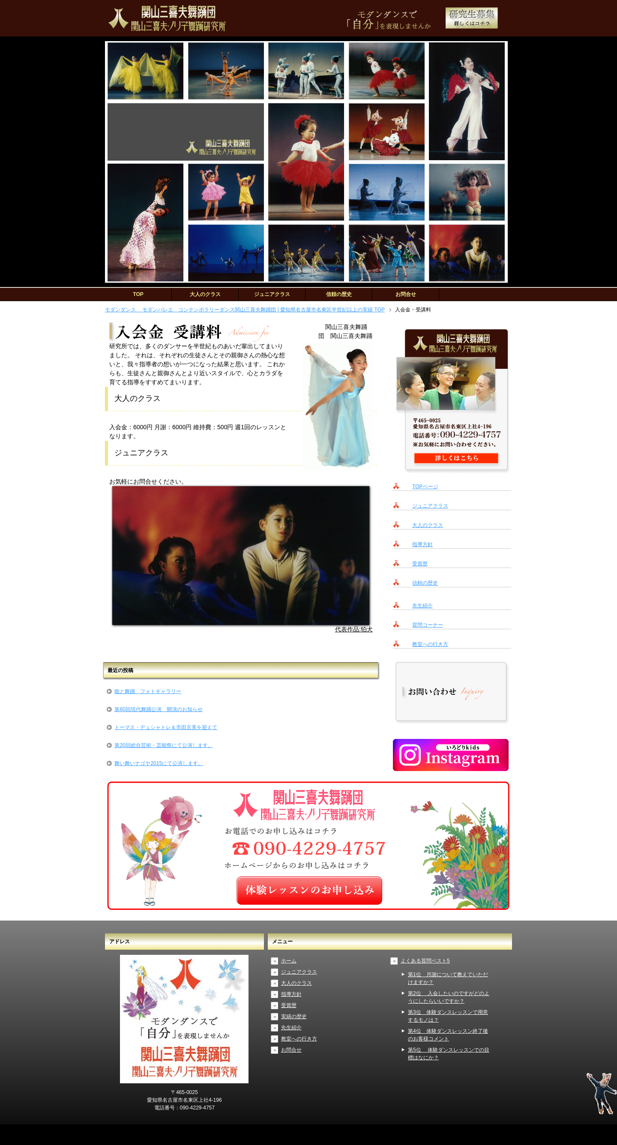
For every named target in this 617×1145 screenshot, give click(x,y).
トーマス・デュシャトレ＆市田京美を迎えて (165, 727)
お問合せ (405, 294)
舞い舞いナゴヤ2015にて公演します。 (158, 763)
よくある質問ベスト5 (425, 961)
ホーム (289, 961)
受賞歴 (420, 564)
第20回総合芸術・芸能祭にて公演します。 (163, 745)
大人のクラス (205, 294)
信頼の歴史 (339, 294)
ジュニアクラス (272, 294)
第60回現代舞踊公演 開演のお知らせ (158, 709)
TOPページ (425, 487)
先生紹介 (422, 606)
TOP (138, 294)
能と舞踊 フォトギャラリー (147, 691)
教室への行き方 (430, 644)
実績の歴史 (294, 1016)
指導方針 (422, 544)
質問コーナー (427, 625)
